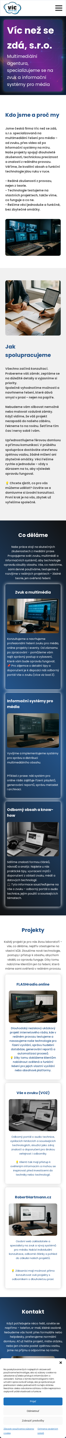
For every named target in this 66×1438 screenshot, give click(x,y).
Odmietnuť (33, 1410)
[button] (60, 1362)
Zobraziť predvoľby (33, 1420)
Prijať (33, 1401)
